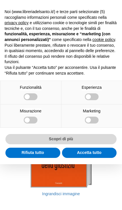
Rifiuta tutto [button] (32, 152)
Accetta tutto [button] (89, 152)
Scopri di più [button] (61, 139)
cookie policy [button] (103, 39)
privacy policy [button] (17, 22)
